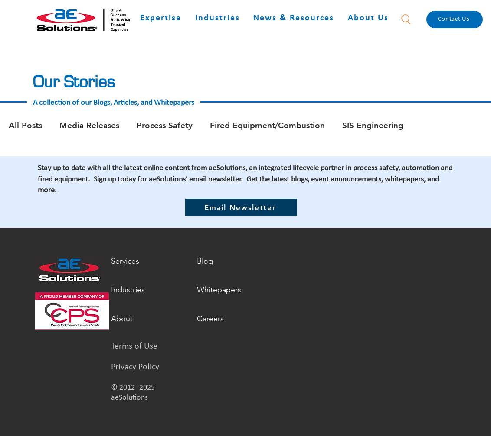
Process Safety (165, 125)
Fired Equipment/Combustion (267, 125)
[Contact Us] (454, 19)
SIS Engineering (372, 125)
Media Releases (89, 125)
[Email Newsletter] (241, 207)
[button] (160, 19)
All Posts (25, 125)
